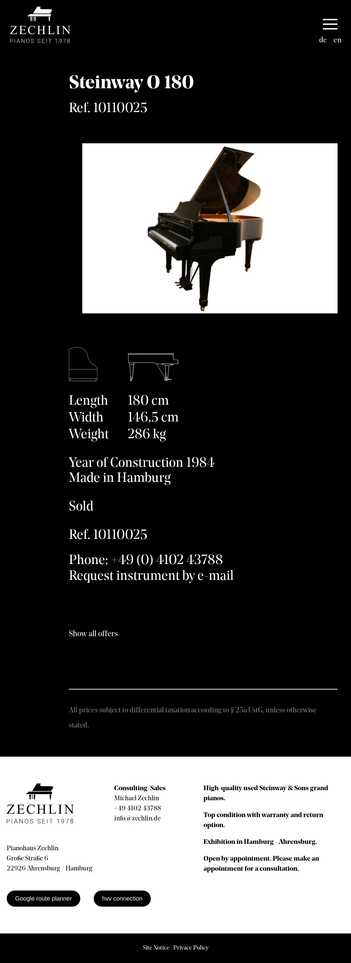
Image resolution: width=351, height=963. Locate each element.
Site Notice (156, 948)
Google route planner (43, 898)
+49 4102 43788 (137, 808)
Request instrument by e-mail (151, 576)
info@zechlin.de (137, 818)
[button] (330, 25)
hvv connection (122, 898)
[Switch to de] (323, 40)
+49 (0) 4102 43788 (167, 560)
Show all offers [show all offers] (93, 634)
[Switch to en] (337, 40)
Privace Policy (191, 948)
